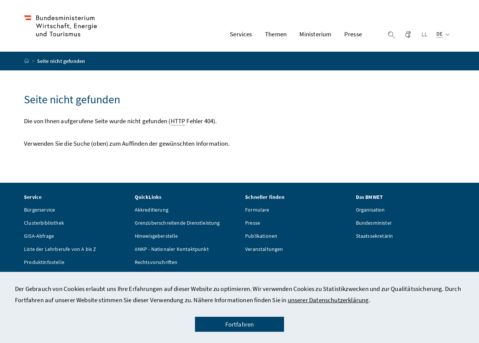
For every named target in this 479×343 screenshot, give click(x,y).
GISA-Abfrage (39, 236)
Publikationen (261, 236)
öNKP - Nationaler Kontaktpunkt (172, 249)
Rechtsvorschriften (156, 262)
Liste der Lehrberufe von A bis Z (60, 249)
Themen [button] (276, 34)
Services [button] (241, 34)
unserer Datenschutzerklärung (328, 300)
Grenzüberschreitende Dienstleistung (177, 222)
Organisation (370, 209)
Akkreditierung (151, 209)
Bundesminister (374, 222)
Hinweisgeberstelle (156, 236)
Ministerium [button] (315, 34)
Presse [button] (353, 34)
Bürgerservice (39, 209)
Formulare (257, 209)
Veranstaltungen (264, 249)
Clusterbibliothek (44, 222)
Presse (252, 222)
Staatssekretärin (374, 236)
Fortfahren (239, 324)
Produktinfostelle (44, 262)
